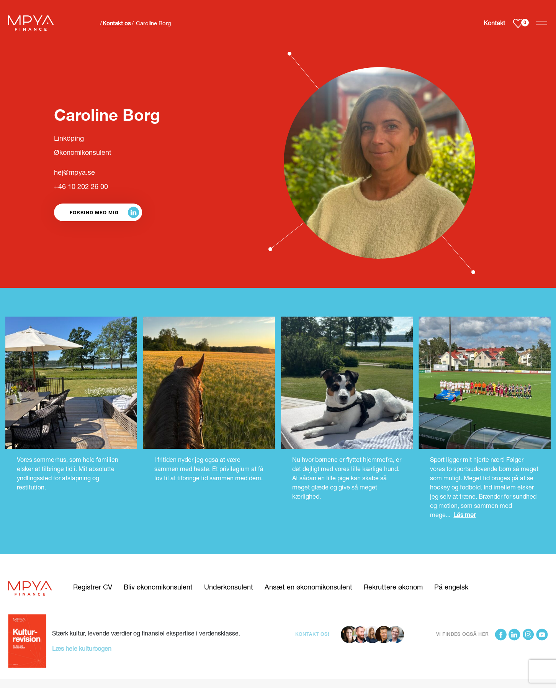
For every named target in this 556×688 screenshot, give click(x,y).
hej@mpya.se (74, 172)
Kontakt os (117, 23)
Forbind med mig (94, 212)
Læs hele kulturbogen (81, 648)
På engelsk (451, 586)
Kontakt (494, 23)
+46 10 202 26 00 (81, 186)
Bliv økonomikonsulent (158, 586)
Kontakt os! (312, 634)
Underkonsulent (228, 586)
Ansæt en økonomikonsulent (308, 586)
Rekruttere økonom (393, 586)
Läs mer (464, 514)
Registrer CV (92, 586)
